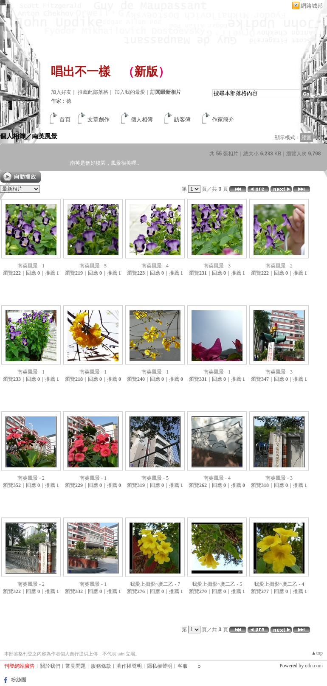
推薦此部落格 (93, 92)
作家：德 (61, 101)
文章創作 (98, 119)
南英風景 (44, 136)
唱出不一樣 (80, 71)
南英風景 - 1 (31, 266)
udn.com (314, 666)
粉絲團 (18, 680)
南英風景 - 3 (217, 266)
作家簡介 (223, 119)
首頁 (64, 119)
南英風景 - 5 (93, 266)
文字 (321, 138)
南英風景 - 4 (155, 266)
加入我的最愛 (130, 92)
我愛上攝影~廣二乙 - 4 (279, 584)
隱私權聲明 (159, 666)
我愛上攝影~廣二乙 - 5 (217, 584)
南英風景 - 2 (279, 266)
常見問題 (75, 666)
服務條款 (101, 666)
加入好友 (61, 92)
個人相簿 (142, 119)
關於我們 (50, 666)
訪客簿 (182, 119)
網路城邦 (312, 6)
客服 (183, 666)
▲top (317, 653)
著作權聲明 (129, 666)
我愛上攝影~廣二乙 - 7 (155, 584)
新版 (146, 71)
